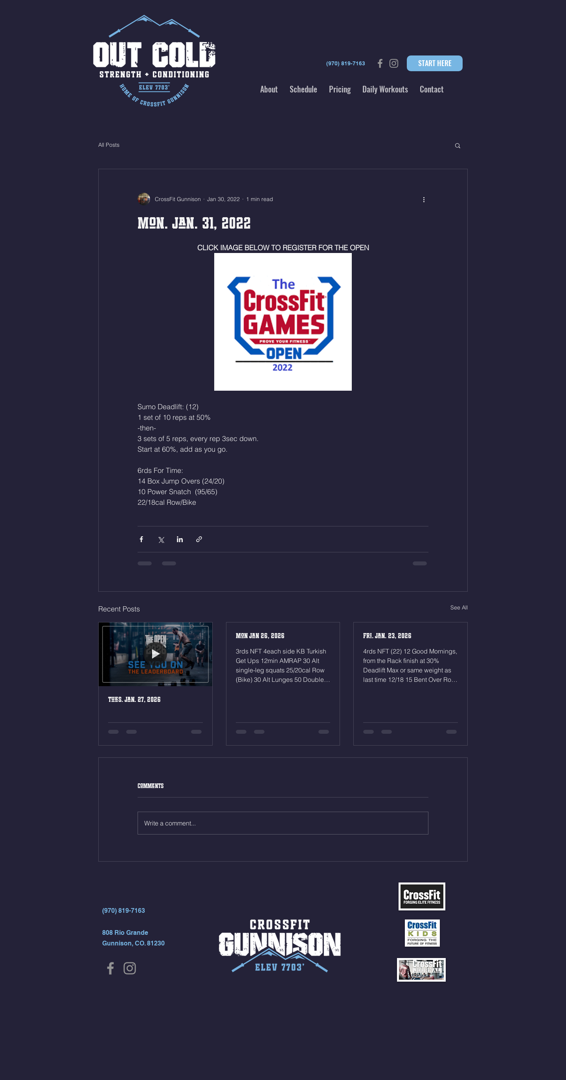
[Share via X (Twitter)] (160, 539)
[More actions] (423, 199)
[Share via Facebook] (141, 539)
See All (459, 607)
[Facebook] (110, 968)
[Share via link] (199, 539)
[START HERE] (435, 63)
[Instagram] (129, 968)
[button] (269, 89)
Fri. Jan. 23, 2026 (387, 636)
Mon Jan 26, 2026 (260, 636)
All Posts (108, 144)
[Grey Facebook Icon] (380, 63)
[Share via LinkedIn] (180, 539)
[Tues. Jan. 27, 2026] (155, 654)
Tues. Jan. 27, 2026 (134, 699)
